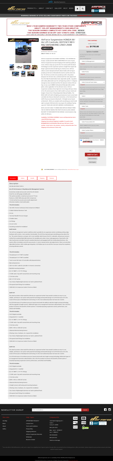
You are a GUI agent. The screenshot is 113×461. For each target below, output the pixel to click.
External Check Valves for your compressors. (90, 77)
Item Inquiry (92, 162)
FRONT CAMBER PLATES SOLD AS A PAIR (89, 125)
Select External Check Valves (87, 79)
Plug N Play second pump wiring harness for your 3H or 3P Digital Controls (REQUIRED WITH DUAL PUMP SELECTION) (92, 89)
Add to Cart (92, 154)
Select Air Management (85, 58)
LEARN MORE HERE (85, 15)
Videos (22, 177)
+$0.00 (92, 141)
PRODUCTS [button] (32, 8)
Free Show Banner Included (86, 136)
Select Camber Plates (85, 127)
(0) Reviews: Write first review (49, 51)
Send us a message (55, 439)
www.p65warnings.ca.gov (73, 168)
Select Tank (82, 103)
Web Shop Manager (73, 459)
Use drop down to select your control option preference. (90, 55)
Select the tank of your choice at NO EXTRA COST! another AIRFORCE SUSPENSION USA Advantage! (91, 100)
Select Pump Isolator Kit (85, 119)
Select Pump (83, 69)
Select (81, 93)
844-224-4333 (53, 426)
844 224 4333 (53, 436)
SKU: (42, 53)
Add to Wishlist (92, 158)
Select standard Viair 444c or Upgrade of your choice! (92, 67)
